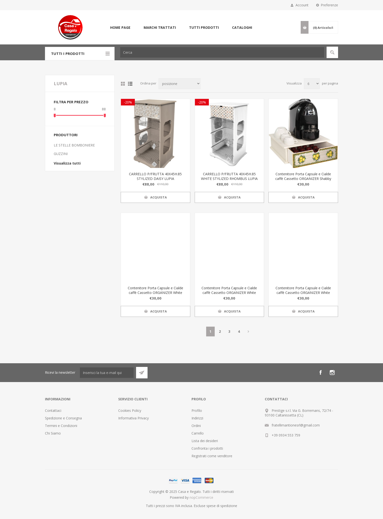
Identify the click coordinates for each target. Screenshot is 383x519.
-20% (128, 102)
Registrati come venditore (212, 456)
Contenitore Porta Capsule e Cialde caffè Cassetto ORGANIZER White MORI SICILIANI (229, 293)
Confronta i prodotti (207, 448)
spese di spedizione (221, 505)
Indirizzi (197, 418)
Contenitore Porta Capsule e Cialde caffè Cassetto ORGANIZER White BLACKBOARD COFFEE (155, 293)
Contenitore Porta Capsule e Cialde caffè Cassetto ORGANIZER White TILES (303, 293)
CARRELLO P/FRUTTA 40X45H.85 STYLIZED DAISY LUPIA (155, 176)
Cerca (332, 52)
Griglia (123, 84)
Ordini (196, 425)
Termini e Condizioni (61, 425)
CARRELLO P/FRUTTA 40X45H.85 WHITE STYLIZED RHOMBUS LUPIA (229, 176)
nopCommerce (201, 497)
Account (302, 5)
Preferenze (329, 5)
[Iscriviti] (107, 372)
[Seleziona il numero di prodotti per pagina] (312, 83)
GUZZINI (61, 153)
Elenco (130, 84)
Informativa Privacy (133, 418)
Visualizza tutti (67, 163)
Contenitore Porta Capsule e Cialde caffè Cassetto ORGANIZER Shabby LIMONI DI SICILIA (303, 179)
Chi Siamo (53, 433)
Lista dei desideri (205, 440)
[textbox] (222, 52)
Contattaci (53, 410)
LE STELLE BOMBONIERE (74, 145)
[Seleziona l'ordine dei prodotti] (180, 83)
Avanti (248, 331)
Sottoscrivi (142, 372)
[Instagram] (332, 372)
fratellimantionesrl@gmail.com (296, 425)
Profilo (197, 410)
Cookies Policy (129, 410)
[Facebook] (320, 372)
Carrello (198, 433)
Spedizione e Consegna (63, 418)
